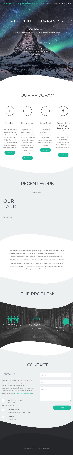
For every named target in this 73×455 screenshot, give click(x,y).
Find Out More (29, 42)
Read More (9, 152)
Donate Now (44, 42)
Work (56, 3)
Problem (62, 3)
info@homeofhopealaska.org (23, 393)
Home (43, 3)
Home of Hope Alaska (18, 3)
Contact (69, 3)
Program (49, 3)
